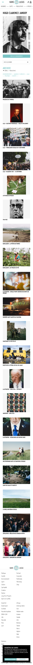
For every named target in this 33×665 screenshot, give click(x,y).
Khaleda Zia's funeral (8, 99)
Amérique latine (21, 606)
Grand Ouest (4, 606)
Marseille (3, 620)
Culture (3, 584)
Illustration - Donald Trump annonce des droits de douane (16, 292)
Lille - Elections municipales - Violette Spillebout (15, 123)
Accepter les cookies (10, 659)
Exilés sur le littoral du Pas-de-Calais (13, 365)
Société (14, 76)
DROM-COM (4, 614)
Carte (11, 6)
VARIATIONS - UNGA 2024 (8, 413)
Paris (2, 623)
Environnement (7, 74)
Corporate (19, 576)
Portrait (19, 573)
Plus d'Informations (8, 654)
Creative (3, 590)
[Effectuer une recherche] (28, 2)
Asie (18, 609)
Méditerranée (20, 611)
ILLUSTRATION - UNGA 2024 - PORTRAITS (12, 389)
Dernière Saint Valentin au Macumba (12, 317)
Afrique (18, 603)
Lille (28, 74)
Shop (18, 584)
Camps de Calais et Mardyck (10, 485)
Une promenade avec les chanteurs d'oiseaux (14, 461)
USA (18, 620)
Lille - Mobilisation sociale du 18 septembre (14, 147)
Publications (19, 6)
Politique (7, 76)
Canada (18, 617)
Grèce (18, 637)
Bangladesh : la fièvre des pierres (11, 243)
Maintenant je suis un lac (9, 341)
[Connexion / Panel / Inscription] (30, 2)
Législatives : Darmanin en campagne (12, 557)
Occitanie (3, 609)
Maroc (18, 628)
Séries (6, 70)
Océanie (18, 614)
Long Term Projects (6, 596)
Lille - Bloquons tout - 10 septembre (12, 171)
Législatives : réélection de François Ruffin (14, 533)
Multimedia (19, 579)
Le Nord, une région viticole (10, 509)
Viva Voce (5, 219)
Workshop (19, 582)
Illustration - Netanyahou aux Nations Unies (14, 437)
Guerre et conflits (19, 74)
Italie (18, 634)
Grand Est (3, 603)
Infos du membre (8, 62)
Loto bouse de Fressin (8, 195)
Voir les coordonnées (16, 56)
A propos (29, 6)
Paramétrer (23, 659)
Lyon (2, 626)
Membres (3, 6)
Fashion (3, 593)
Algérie (18, 631)
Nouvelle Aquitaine (6, 611)
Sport (2, 582)
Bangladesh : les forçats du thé (11, 267)
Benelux (19, 623)
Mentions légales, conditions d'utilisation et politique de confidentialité (16, 662)
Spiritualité (4, 587)
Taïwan (18, 626)
